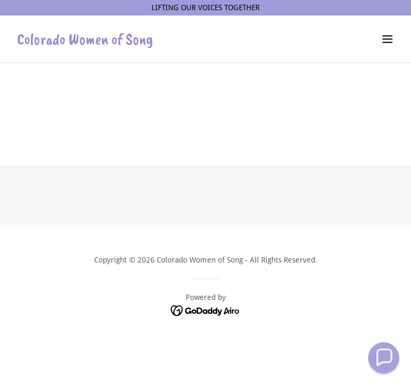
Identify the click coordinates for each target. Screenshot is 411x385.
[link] (85, 41)
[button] (387, 39)
